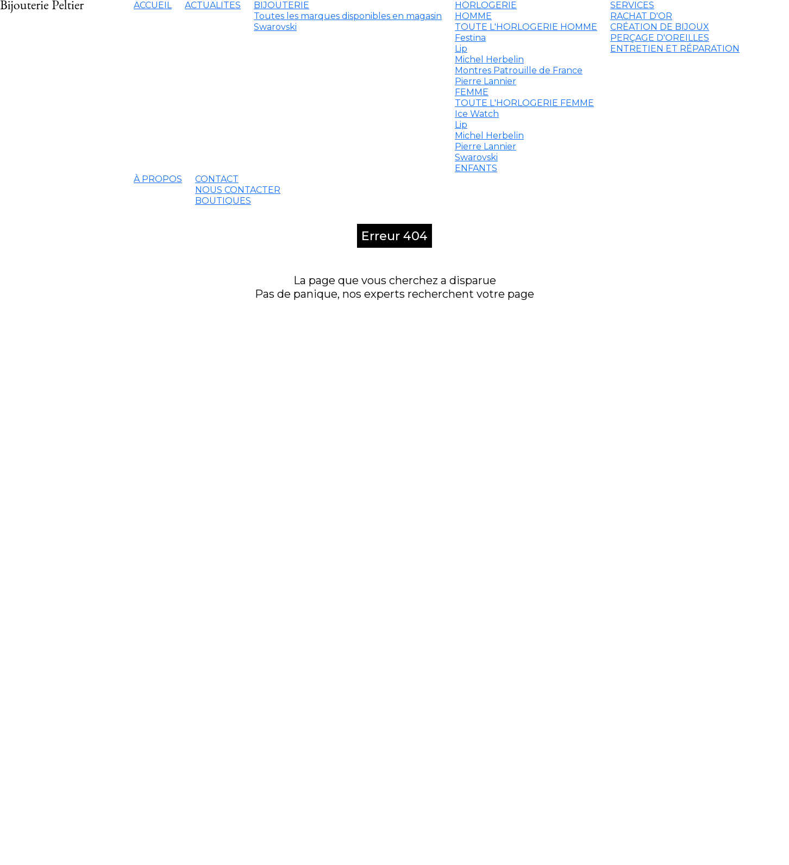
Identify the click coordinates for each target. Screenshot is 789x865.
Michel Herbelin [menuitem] (489, 59)
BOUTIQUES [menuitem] (223, 201)
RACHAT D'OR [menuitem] (641, 16)
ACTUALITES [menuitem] (213, 5)
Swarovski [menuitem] (275, 27)
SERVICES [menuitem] (632, 5)
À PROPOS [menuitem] (158, 179)
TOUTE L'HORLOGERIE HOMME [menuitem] (526, 27)
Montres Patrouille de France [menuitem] (519, 70)
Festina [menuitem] (470, 38)
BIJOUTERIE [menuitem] (281, 5)
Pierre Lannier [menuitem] (485, 81)
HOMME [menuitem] (473, 16)
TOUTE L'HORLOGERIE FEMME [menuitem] (524, 103)
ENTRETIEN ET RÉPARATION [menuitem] (675, 48)
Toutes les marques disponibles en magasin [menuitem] (348, 16)
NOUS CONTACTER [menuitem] (237, 190)
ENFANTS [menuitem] (476, 168)
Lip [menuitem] (461, 48)
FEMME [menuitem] (472, 92)
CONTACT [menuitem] (217, 179)
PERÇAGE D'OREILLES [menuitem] (659, 38)
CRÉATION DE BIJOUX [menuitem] (659, 27)
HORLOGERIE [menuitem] (486, 5)
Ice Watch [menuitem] (477, 114)
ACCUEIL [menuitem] (153, 5)
